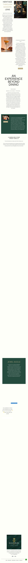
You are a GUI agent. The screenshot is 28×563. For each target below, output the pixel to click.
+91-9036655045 (14, 554)
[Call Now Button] (26, 559)
